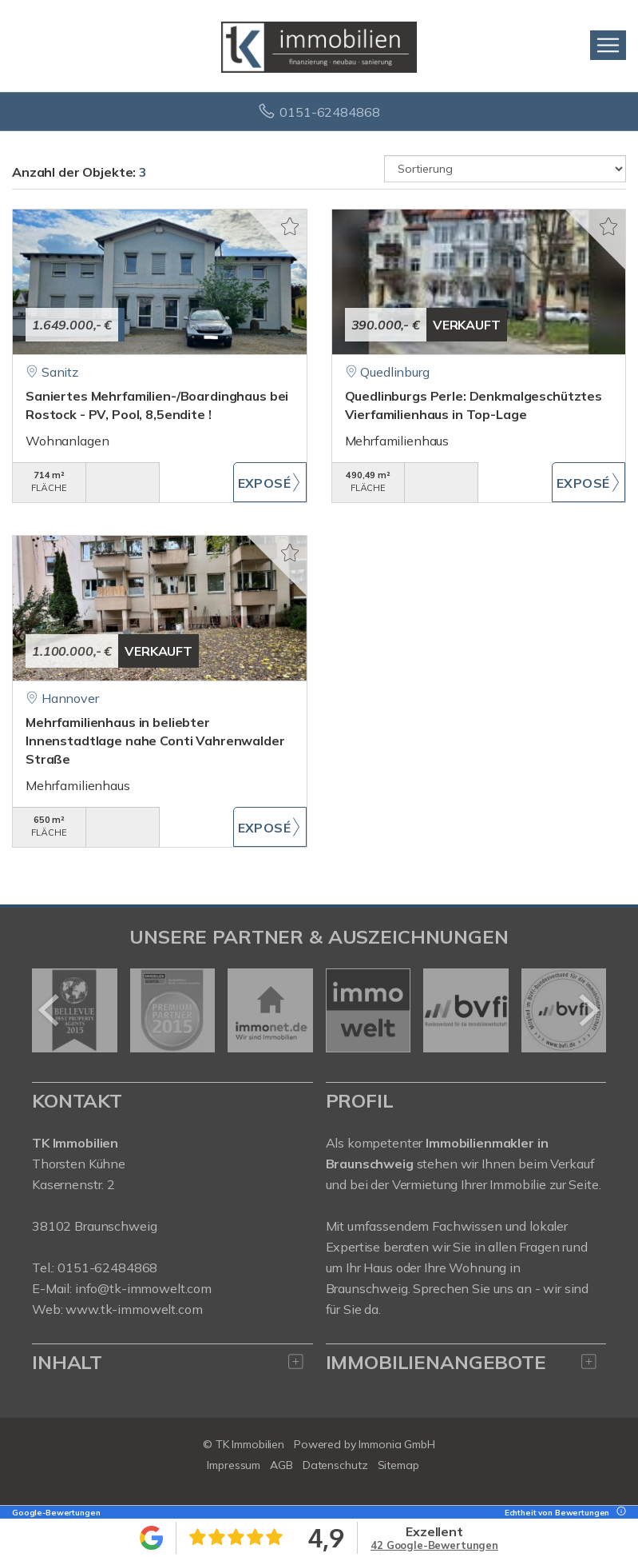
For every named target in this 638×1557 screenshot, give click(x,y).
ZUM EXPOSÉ (270, 482)
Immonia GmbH (397, 1444)
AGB (281, 1465)
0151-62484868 (329, 112)
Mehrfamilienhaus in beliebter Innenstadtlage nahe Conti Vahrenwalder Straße (155, 740)
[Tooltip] (619, 1512)
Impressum (233, 1465)
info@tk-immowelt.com (143, 1288)
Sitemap (398, 1465)
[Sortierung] (505, 168)
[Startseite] (319, 46)
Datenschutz (335, 1465)
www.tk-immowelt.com (133, 1309)
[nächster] (588, 1010)
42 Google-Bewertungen (434, 1545)
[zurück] (50, 1010)
